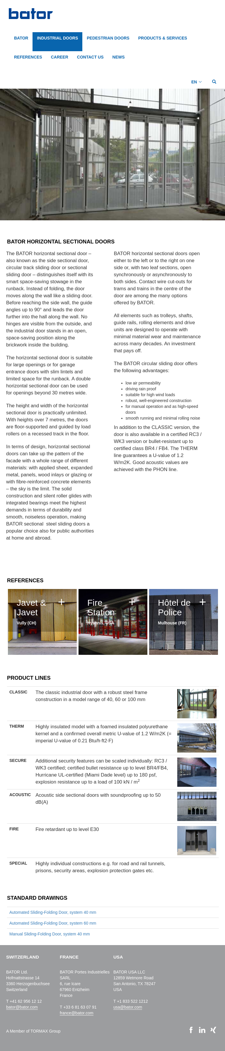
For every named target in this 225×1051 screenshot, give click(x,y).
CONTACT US (90, 57)
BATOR (21, 38)
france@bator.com (76, 1013)
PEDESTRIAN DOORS (108, 38)
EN (194, 82)
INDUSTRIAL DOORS (57, 38)
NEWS (118, 57)
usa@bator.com (127, 1007)
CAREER (59, 57)
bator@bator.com (22, 1007)
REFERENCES (28, 57)
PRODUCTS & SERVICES (162, 38)
